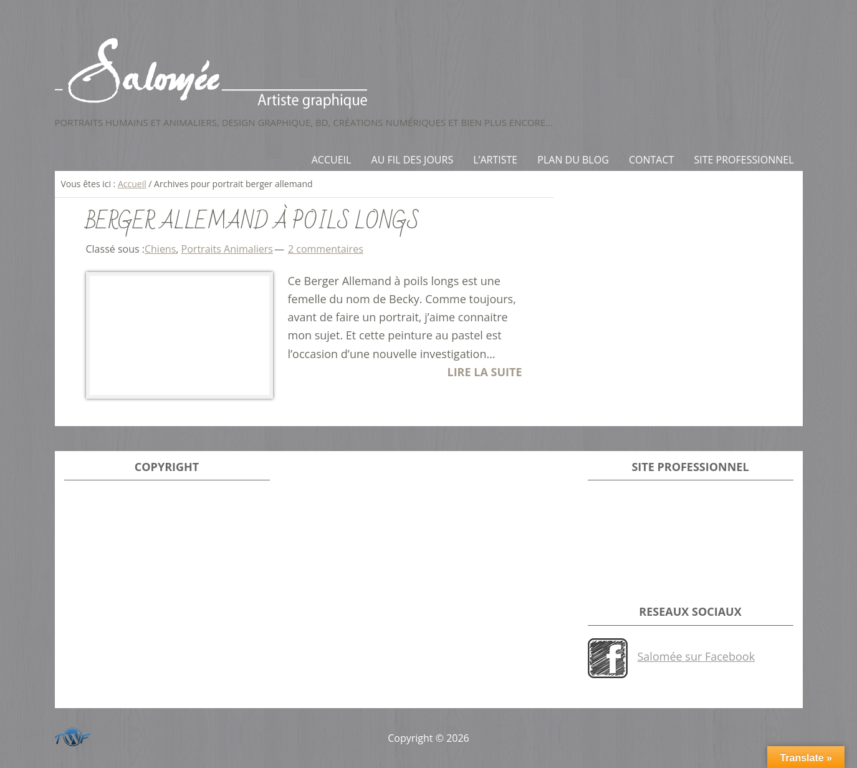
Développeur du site (70, 734)
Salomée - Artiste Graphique (429, 73)
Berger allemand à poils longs (252, 221)
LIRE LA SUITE (484, 371)
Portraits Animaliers (227, 249)
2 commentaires (325, 249)
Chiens (160, 249)
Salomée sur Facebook (696, 656)
